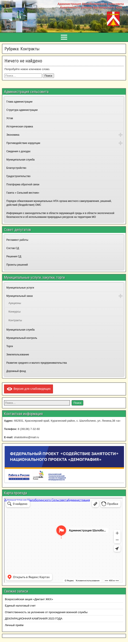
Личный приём (14, 625)
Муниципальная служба (20, 159)
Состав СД (12, 248)
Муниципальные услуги (20, 287)
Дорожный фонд (16, 371)
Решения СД (13, 256)
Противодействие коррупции (23, 143)
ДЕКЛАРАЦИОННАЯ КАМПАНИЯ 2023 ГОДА (33, 618)
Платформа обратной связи (22, 184)
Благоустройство (16, 167)
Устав (9, 118)
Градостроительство (18, 176)
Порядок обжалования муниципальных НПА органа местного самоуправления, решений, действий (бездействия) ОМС (59, 203)
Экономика (12, 134)
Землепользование (17, 354)
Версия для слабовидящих (28, 388)
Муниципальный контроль (21, 337)
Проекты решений (17, 264)
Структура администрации (22, 109)
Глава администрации (19, 101)
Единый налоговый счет (20, 605)
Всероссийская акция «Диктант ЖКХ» (29, 599)
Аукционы (14, 303)
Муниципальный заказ (19, 295)
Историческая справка (19, 126)
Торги (9, 346)
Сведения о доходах (18, 151)
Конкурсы (14, 311)
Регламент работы (17, 239)
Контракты (15, 320)
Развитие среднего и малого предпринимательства (36, 362)
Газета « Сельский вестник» (22, 192)
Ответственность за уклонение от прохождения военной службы (46, 612)
